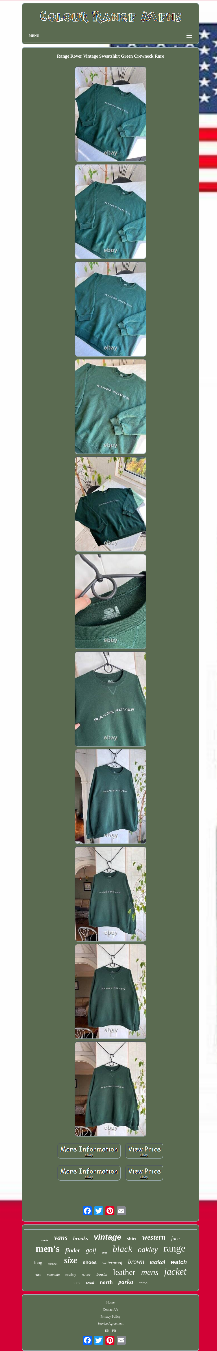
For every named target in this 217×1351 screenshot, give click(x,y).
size (70, 1260)
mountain (53, 1275)
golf (91, 1250)
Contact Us (110, 1309)
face (175, 1238)
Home (110, 1302)
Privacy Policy (110, 1317)
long (38, 1262)
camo (143, 1283)
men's (48, 1248)
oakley (148, 1249)
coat (104, 1252)
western (154, 1237)
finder (72, 1250)
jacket (175, 1272)
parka (125, 1281)
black (122, 1249)
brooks (80, 1238)
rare (37, 1274)
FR (114, 1331)
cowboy (70, 1275)
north (106, 1282)
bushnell (53, 1263)
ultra (76, 1283)
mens (150, 1272)
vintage (107, 1237)
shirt (132, 1238)
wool (90, 1283)
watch (179, 1262)
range (174, 1248)
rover (86, 1274)
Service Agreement (110, 1324)
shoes (90, 1262)
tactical (157, 1262)
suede (45, 1240)
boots (101, 1275)
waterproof (112, 1262)
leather (124, 1272)
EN (107, 1331)
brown (136, 1261)
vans (61, 1237)
